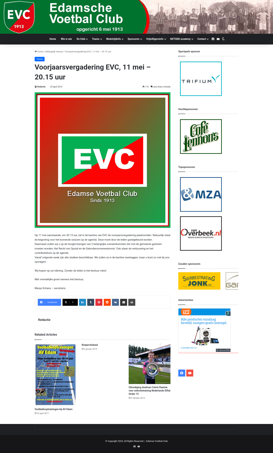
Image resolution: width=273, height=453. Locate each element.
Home (52, 39)
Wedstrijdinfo (113, 39)
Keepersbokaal (90, 344)
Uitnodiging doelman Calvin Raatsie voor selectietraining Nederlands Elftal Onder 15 (149, 390)
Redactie (41, 87)
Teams (95, 39)
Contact (201, 39)
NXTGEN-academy (180, 39)
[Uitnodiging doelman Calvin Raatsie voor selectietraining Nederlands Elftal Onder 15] (149, 363)
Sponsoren (133, 39)
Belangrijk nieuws (54, 51)
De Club (81, 39)
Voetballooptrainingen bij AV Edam (53, 409)
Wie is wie (66, 39)
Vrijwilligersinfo (154, 39)
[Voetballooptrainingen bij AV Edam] (55, 374)
